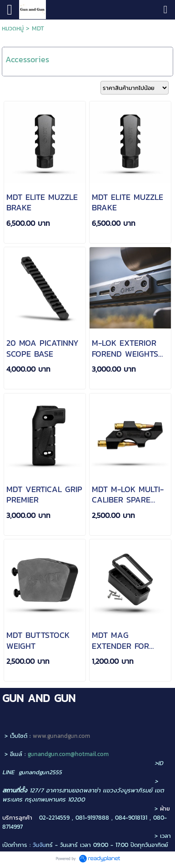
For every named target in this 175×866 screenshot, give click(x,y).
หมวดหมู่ (13, 28)
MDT (38, 28)
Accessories (27, 59)
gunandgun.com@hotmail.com (68, 753)
